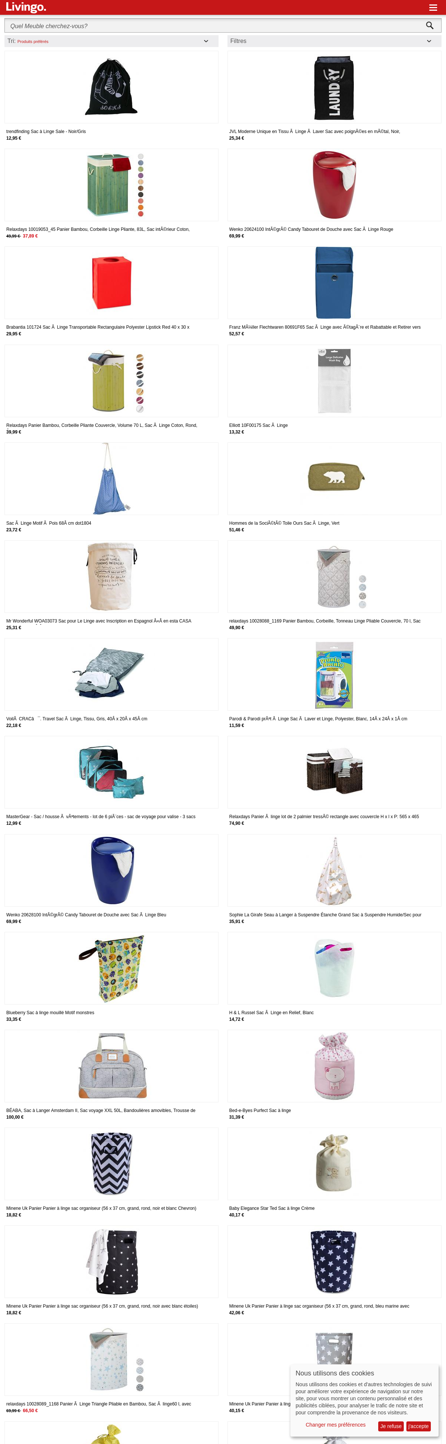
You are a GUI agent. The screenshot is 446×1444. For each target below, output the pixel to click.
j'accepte (419, 1426)
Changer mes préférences (336, 1425)
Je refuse (391, 1426)
